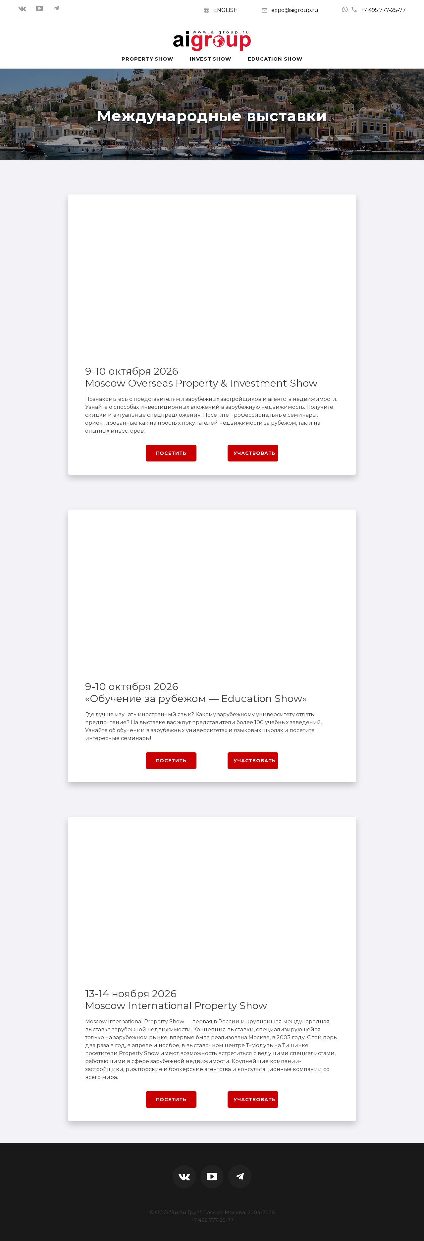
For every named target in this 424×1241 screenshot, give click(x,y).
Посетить (171, 453)
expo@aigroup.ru (294, 10)
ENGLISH (225, 10)
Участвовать (254, 453)
